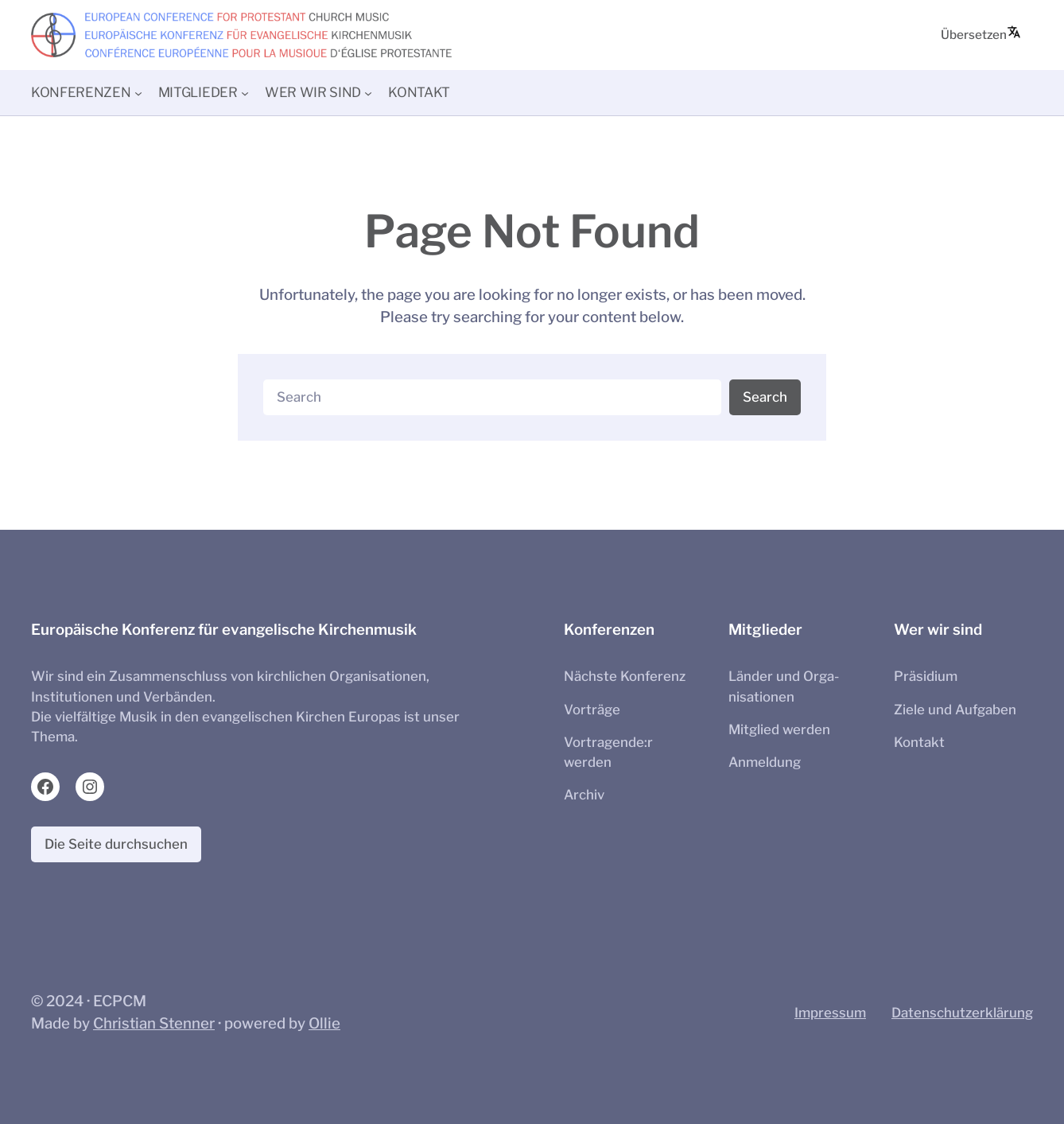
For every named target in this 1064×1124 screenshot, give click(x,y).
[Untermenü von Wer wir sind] (368, 92)
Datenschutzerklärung (962, 1013)
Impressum (830, 1013)
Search (765, 397)
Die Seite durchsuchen (116, 844)
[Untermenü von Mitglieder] (245, 92)
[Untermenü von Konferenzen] (138, 92)
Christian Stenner (154, 1023)
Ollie (324, 1023)
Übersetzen (981, 33)
